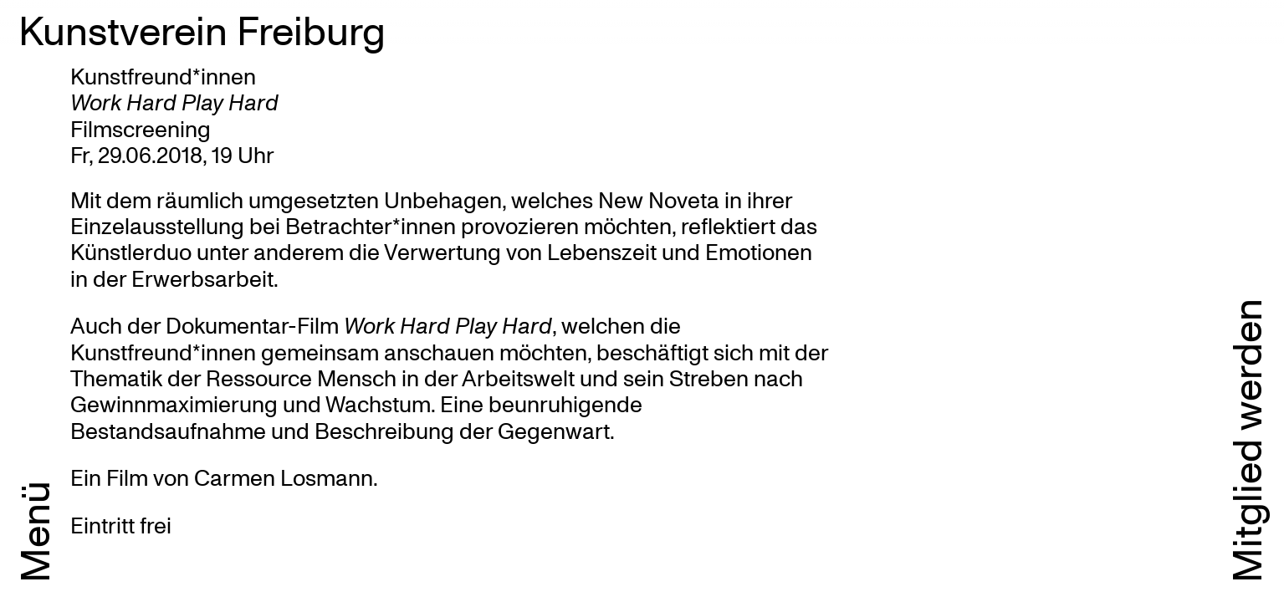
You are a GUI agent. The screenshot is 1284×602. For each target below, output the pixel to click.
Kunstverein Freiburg (202, 29)
